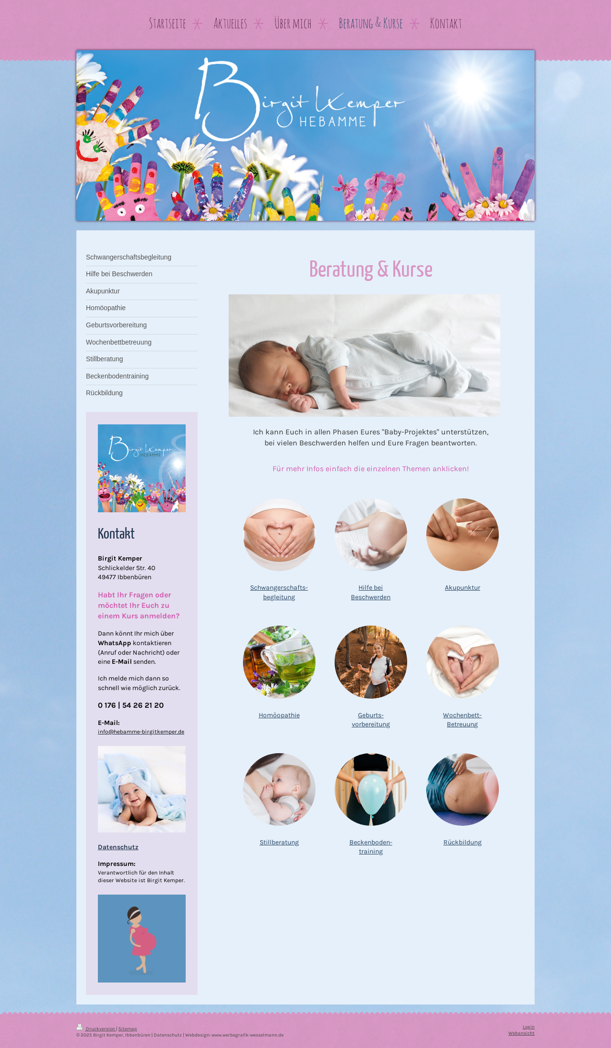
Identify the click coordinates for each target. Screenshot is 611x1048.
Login (529, 1026)
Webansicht (521, 1033)
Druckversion (96, 1028)
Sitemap (127, 1028)
